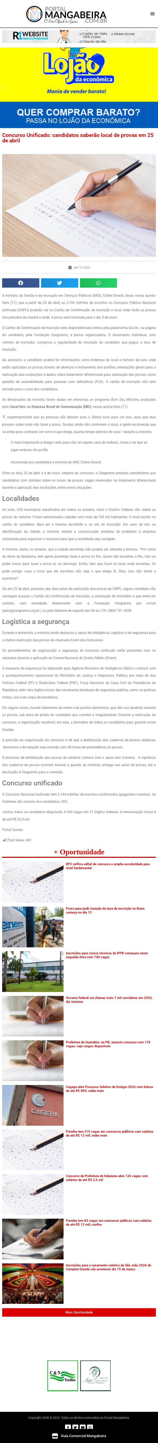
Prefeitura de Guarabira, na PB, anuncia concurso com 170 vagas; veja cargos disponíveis (108, 1044)
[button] (152, 13)
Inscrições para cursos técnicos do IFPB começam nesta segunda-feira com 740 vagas (107, 955)
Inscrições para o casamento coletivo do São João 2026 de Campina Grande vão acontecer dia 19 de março (108, 1267)
